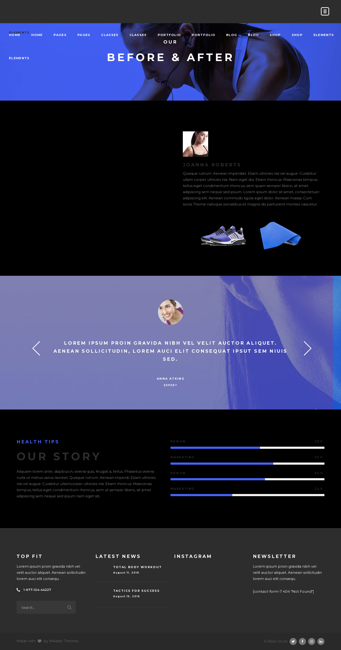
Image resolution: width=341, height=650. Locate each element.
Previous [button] (36, 348)
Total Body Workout (137, 567)
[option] (170, 344)
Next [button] (304, 348)
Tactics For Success (136, 590)
